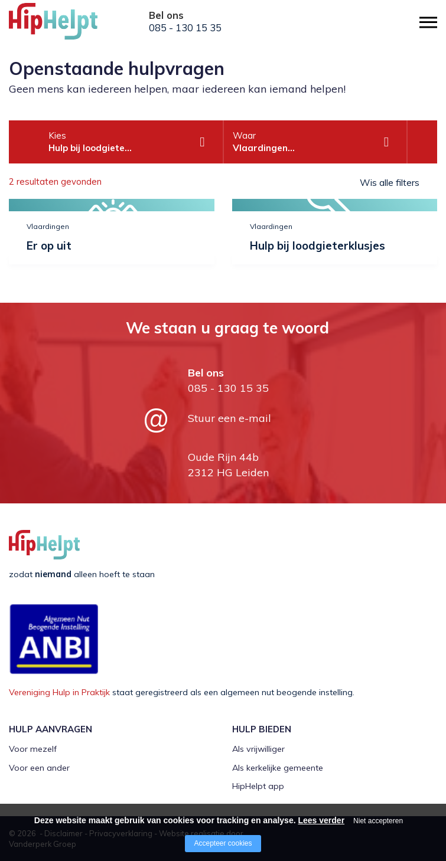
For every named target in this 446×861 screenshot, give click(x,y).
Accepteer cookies (223, 843)
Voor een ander (39, 767)
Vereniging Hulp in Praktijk (59, 692)
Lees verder (321, 820)
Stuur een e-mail (229, 418)
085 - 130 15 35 (185, 28)
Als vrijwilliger (258, 749)
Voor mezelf (33, 749)
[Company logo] (68, 26)
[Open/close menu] (428, 22)
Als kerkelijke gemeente (277, 767)
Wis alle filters (389, 182)
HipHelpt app (258, 786)
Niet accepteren (378, 821)
